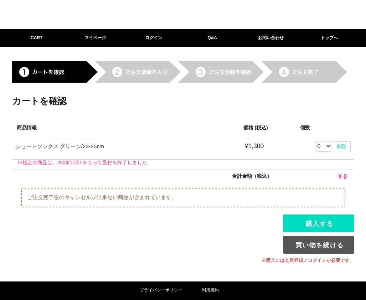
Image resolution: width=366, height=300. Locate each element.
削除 (342, 146)
